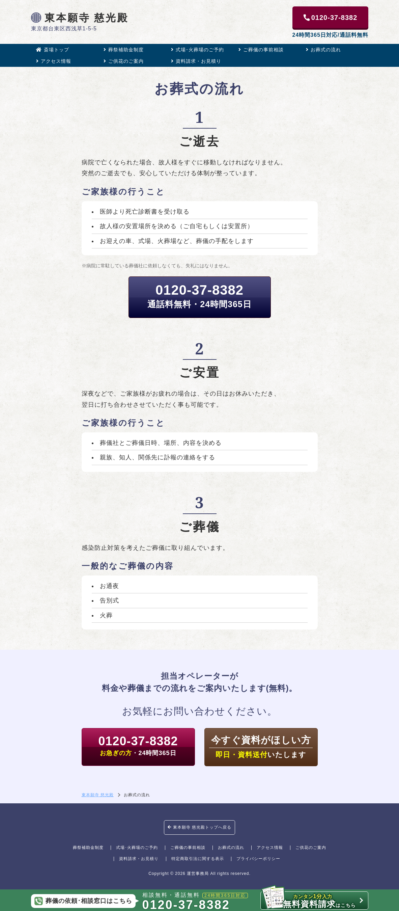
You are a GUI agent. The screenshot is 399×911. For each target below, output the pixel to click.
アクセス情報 (53, 61)
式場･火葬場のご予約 (197, 49)
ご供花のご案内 (124, 61)
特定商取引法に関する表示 (197, 858)
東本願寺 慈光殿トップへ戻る (200, 827)
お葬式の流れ (323, 49)
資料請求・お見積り (196, 61)
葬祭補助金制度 (124, 49)
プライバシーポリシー (258, 858)
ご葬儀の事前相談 (261, 49)
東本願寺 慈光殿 (80, 17)
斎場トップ (52, 49)
